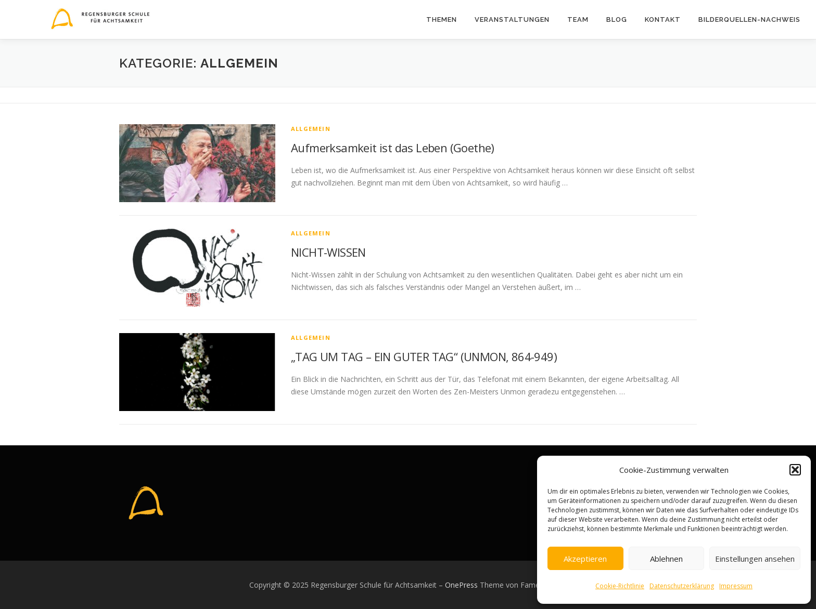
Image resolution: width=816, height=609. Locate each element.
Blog (616, 19)
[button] (795, 470)
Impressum (736, 585)
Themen (441, 19)
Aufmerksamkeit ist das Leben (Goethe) (392, 147)
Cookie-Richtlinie (619, 585)
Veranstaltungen (512, 19)
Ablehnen (666, 558)
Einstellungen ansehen (755, 558)
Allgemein (310, 129)
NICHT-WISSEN (328, 252)
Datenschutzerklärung (681, 585)
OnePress (461, 585)
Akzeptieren (585, 558)
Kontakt (663, 19)
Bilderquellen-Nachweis (749, 19)
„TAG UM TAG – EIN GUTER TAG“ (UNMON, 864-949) (424, 356)
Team (578, 19)
